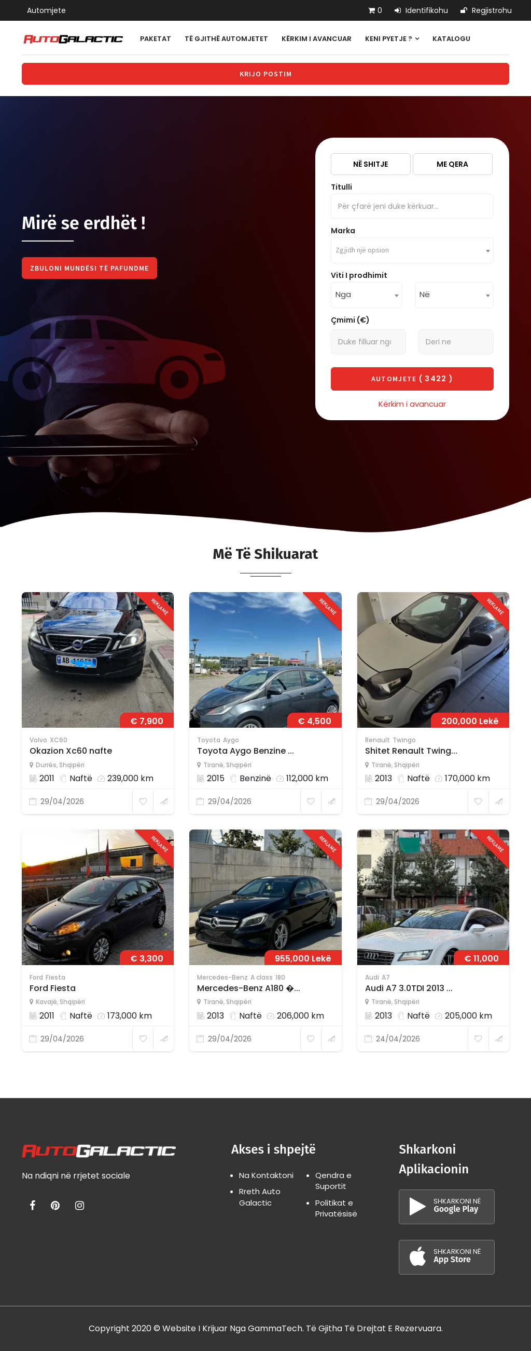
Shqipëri (72, 764)
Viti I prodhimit (359, 275)
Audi (372, 977)
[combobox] (412, 250)
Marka (343, 230)
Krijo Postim (266, 73)
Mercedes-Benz (222, 977)
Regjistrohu (486, 10)
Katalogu (451, 39)
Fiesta (55, 977)
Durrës (46, 764)
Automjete (46, 10)
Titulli (341, 187)
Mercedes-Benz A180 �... (248, 988)
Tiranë (213, 764)
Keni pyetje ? (392, 39)
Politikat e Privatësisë (336, 1208)
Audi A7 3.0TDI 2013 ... (409, 988)
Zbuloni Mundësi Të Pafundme (89, 268)
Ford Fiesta (53, 988)
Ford (36, 977)
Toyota (208, 739)
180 (280, 977)
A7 (386, 977)
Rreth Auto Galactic (260, 1197)
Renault (377, 739)
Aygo (231, 739)
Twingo (404, 739)
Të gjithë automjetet (226, 39)
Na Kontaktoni (266, 1175)
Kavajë (46, 1001)
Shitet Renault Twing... (411, 751)
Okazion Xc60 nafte (71, 751)
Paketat (155, 39)
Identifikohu (421, 10)
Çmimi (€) (350, 320)
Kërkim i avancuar (317, 39)
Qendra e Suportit (333, 1181)
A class (261, 977)
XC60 (58, 739)
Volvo (38, 739)
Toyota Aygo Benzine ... (245, 751)
